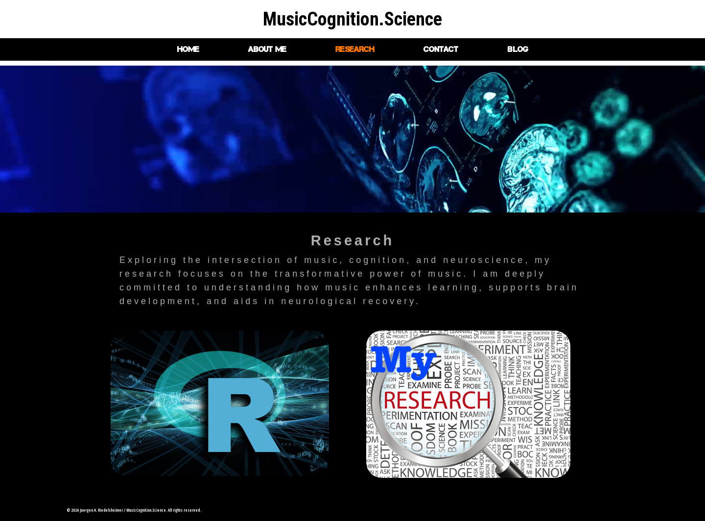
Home (188, 49)
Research (355, 49)
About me (267, 49)
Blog (517, 49)
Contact (440, 49)
